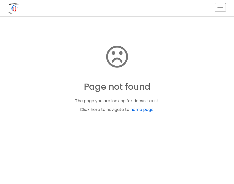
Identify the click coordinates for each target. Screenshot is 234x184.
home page (142, 109)
